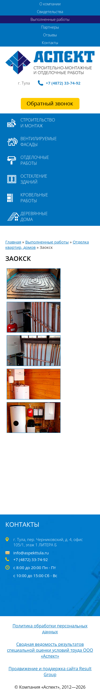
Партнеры (50, 27)
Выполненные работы (49, 19)
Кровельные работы (34, 198)
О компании (50, 3)
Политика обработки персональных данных (50, 629)
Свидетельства (50, 11)
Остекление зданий (34, 179)
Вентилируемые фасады (39, 141)
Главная (13, 242)
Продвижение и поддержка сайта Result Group (50, 671)
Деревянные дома (34, 216)
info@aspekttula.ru (31, 552)
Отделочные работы (35, 160)
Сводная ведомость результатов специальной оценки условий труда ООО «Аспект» (50, 650)
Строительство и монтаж (38, 123)
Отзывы (50, 34)
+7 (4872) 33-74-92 (63, 83)
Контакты (50, 42)
